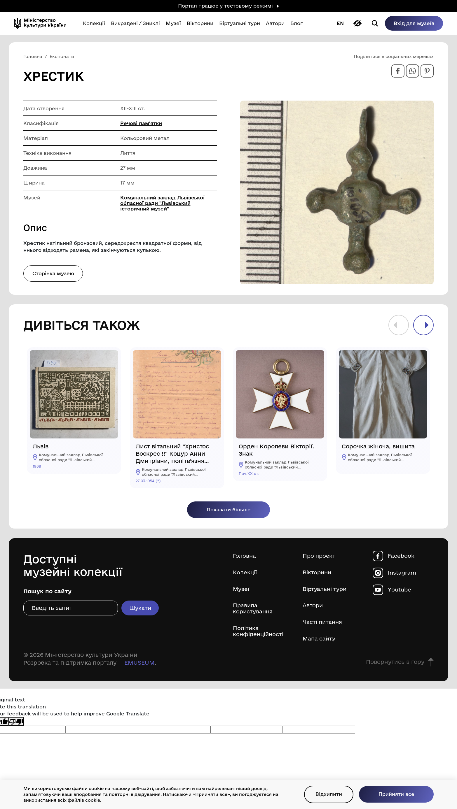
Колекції (245, 573)
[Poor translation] (16, 723)
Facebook (401, 556)
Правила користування (253, 610)
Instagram (402, 573)
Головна (244, 556)
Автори (313, 607)
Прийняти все (395, 794)
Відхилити (324, 794)
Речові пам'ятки (141, 123)
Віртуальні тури (325, 590)
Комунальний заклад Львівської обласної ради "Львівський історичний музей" (162, 203)
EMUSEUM (139, 664)
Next (423, 325)
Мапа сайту (319, 640)
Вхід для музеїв (410, 23)
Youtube (400, 590)
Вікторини (318, 573)
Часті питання (323, 624)
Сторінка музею (53, 273)
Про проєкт (320, 556)
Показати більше (228, 510)
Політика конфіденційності (259, 633)
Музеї (241, 590)
